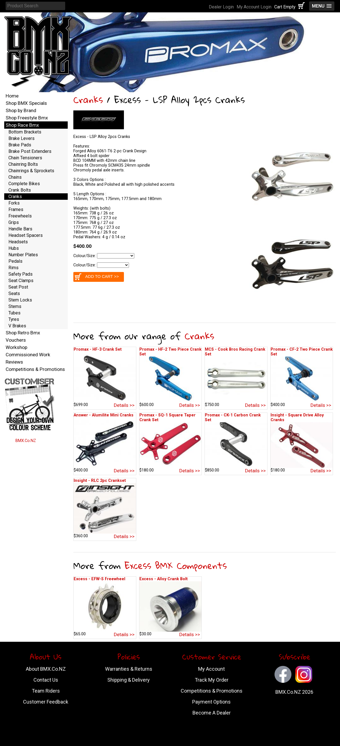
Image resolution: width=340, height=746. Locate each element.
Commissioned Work (28, 354)
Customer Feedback (45, 702)
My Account (211, 669)
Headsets (18, 241)
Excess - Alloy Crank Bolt (163, 579)
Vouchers (16, 340)
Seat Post (18, 287)
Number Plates (23, 254)
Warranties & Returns (128, 669)
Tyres (13, 319)
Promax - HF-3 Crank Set (98, 349)
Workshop (16, 347)
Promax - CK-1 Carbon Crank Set (233, 417)
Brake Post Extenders (29, 151)
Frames (15, 209)
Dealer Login (221, 7)
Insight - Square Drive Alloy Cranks (297, 417)
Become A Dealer (211, 713)
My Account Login (254, 7)
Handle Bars (20, 229)
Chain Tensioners (25, 157)
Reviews (14, 362)
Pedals (15, 261)
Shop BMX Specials (26, 103)
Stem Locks (20, 300)
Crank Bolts (19, 190)
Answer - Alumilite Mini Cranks (103, 415)
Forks (14, 203)
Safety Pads (20, 274)
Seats (14, 293)
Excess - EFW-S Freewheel (99, 579)
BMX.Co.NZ (25, 440)
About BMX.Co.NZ (46, 669)
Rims (13, 267)
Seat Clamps (20, 280)
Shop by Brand (21, 110)
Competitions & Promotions (35, 369)
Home (12, 96)
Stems (14, 306)
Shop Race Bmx (22, 125)
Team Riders (46, 691)
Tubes (14, 313)
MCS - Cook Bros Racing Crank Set (235, 352)
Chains (15, 177)
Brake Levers (21, 138)
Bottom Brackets (24, 132)
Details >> (124, 405)
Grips (13, 222)
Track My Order (211, 680)
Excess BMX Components (175, 565)
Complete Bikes (24, 183)
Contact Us (45, 680)
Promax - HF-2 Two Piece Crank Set (170, 352)
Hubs (13, 248)
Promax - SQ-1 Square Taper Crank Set (167, 417)
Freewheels (20, 216)
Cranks (88, 99)
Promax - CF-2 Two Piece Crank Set (302, 352)
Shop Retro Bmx (23, 332)
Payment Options (211, 702)
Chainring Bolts (23, 164)
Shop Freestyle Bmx (27, 118)
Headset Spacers (25, 235)
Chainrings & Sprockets (31, 170)
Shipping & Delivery (128, 680)
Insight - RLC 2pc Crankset (100, 480)
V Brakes (17, 325)
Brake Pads (19, 145)
